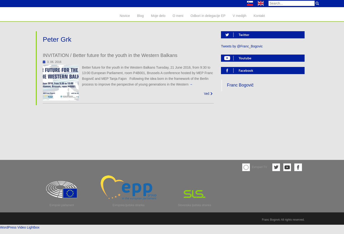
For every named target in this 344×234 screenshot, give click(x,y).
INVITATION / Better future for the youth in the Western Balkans (110, 55)
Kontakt (259, 16)
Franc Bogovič (240, 85)
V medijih (240, 16)
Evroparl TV (254, 167)
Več (208, 94)
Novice (125, 16)
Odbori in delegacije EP (208, 16)
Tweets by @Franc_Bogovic (242, 46)
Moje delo (158, 16)
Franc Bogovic (271, 219)
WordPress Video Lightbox (19, 227)
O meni (177, 16)
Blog (140, 16)
